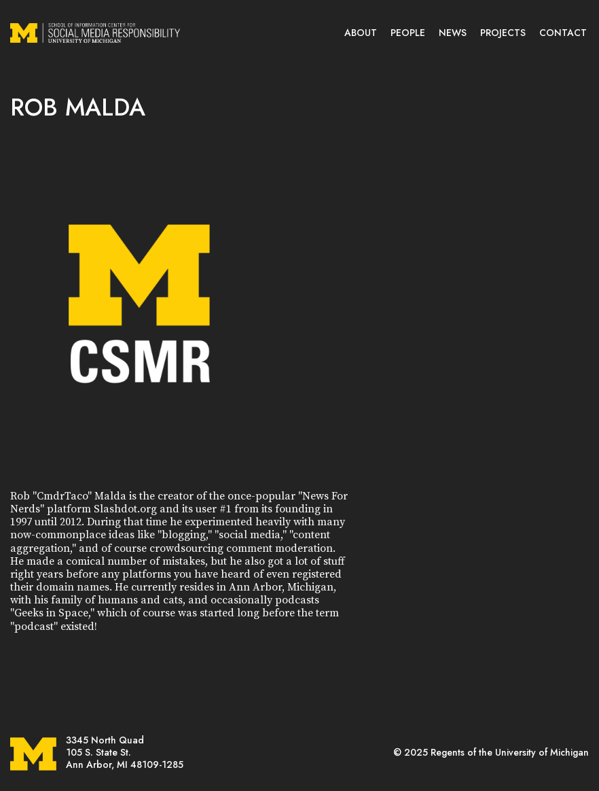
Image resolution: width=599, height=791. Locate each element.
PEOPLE (408, 32)
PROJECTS (503, 32)
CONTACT (563, 32)
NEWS (453, 32)
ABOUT (360, 32)
